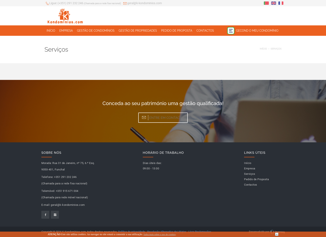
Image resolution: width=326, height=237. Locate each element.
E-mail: (45, 204)
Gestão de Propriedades (138, 30)
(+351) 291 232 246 (83, 3)
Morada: (46, 163)
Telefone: (47, 177)
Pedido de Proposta (176, 30)
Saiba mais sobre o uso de (159, 234)
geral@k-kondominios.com (142, 3)
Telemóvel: (48, 190)
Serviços (276, 48)
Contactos (205, 30)
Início (51, 30)
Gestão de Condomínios (95, 30)
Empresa (66, 30)
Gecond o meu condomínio (252, 30)
